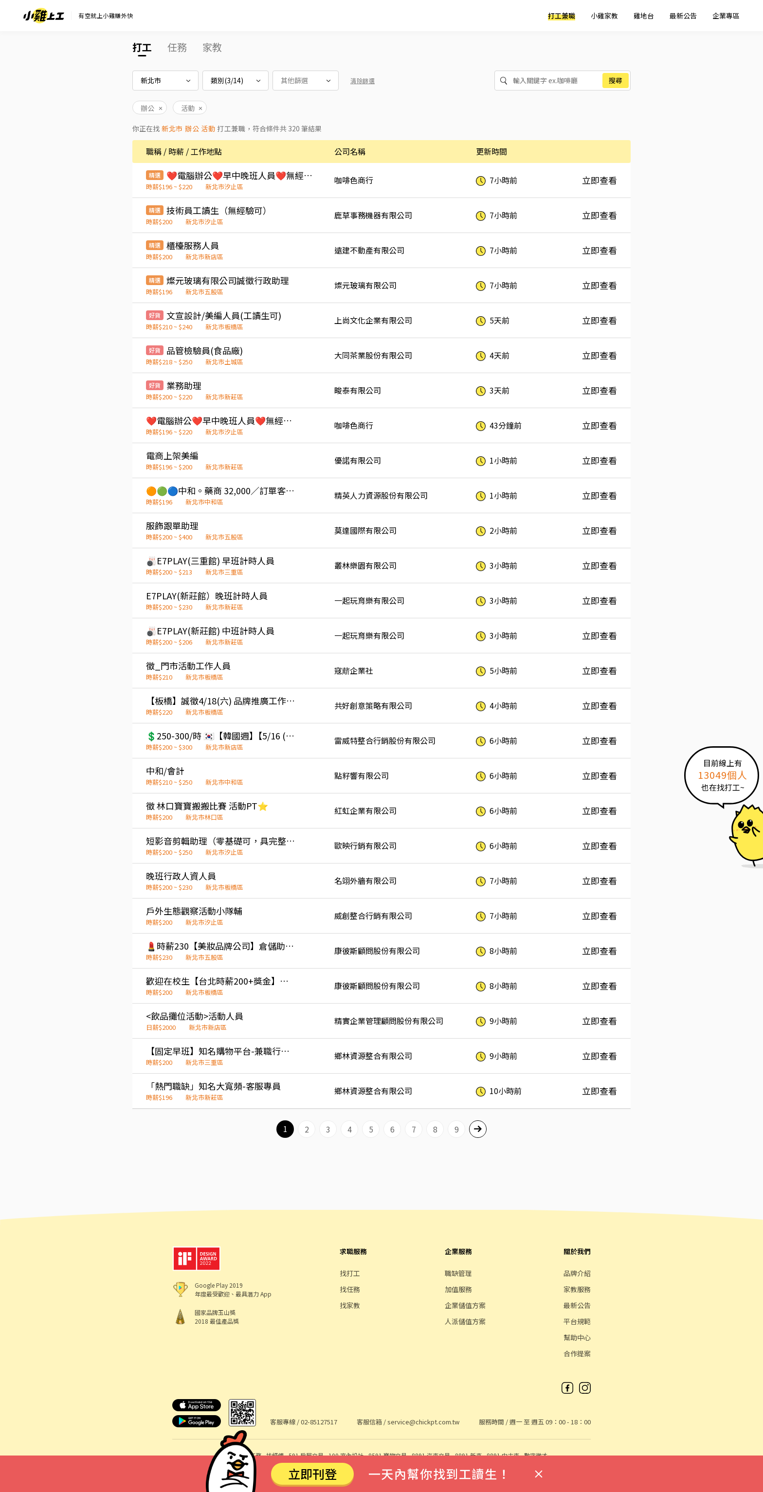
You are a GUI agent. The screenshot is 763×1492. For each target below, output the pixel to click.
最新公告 (683, 15)
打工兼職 (561, 15)
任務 (177, 47)
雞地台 (644, 15)
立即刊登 (312, 1473)
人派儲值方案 (465, 1321)
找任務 (350, 1289)
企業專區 (726, 15)
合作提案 (577, 1353)
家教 (212, 47)
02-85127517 (319, 1421)
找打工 (350, 1273)
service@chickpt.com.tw (423, 1421)
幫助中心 (577, 1337)
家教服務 (577, 1289)
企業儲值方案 (465, 1305)
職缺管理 (458, 1273)
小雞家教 (604, 15)
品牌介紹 (577, 1273)
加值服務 (458, 1289)
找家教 (350, 1305)
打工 (142, 47)
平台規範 (577, 1321)
